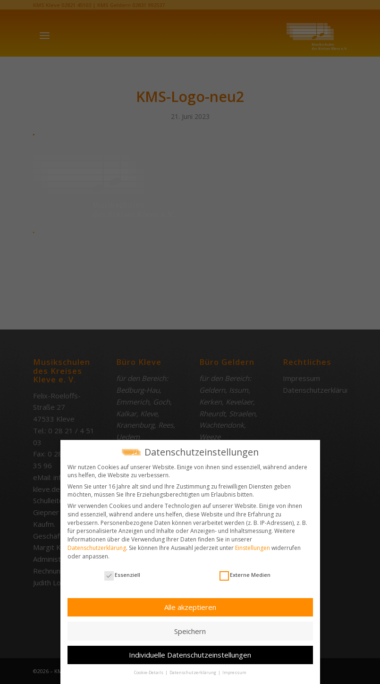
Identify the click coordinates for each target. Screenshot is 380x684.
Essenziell (122, 574)
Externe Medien (245, 574)
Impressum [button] (234, 672)
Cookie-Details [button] (149, 672)
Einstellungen (252, 547)
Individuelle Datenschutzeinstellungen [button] (190, 654)
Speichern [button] (190, 630)
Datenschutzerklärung (97, 547)
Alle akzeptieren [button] (190, 606)
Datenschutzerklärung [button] (193, 672)
